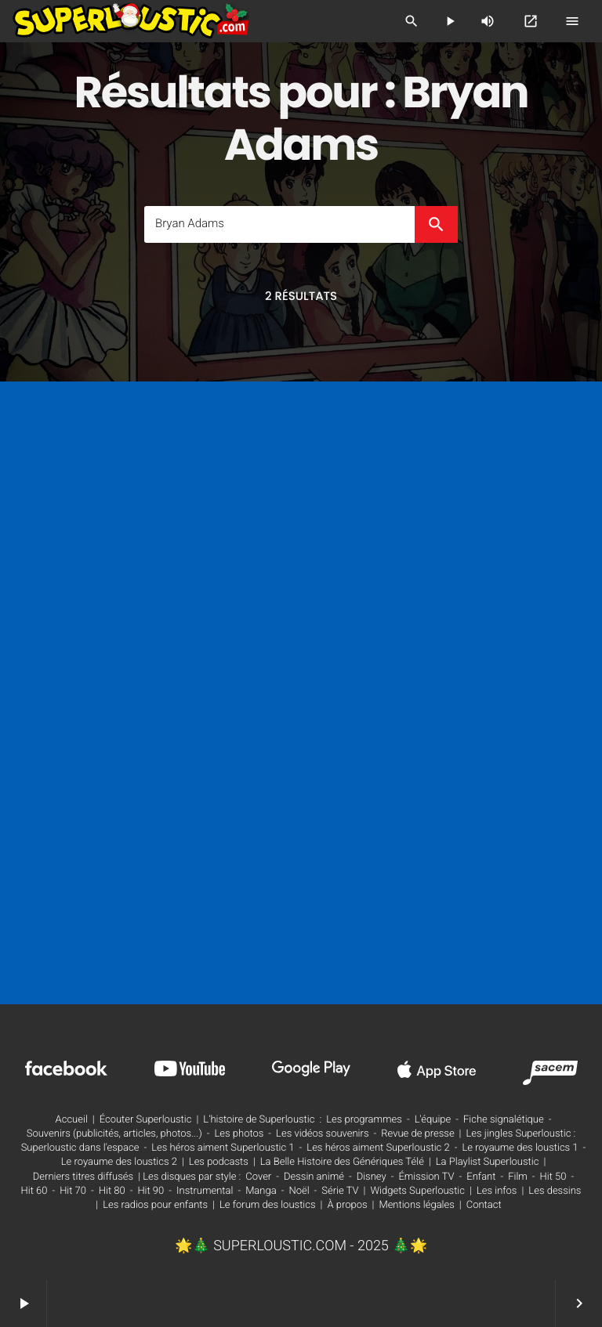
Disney (371, 1177)
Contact (484, 1205)
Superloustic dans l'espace (80, 1148)
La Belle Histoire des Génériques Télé (342, 1162)
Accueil (72, 1120)
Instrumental (204, 1191)
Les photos (238, 1134)
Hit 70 (73, 1191)
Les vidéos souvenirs (322, 1134)
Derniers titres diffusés (83, 1177)
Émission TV (426, 1177)
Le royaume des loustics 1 (520, 1148)
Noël (298, 1191)
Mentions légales (416, 1205)
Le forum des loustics (267, 1205)
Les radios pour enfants (155, 1205)
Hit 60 (34, 1191)
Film (518, 1177)
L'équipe (433, 1120)
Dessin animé (314, 1177)
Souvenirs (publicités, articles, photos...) (114, 1134)
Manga (261, 1191)
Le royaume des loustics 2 (119, 1162)
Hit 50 (553, 1177)
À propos (347, 1205)
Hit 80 (112, 1191)
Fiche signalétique (503, 1120)
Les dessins (554, 1191)
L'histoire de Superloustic (258, 1120)
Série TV (339, 1191)
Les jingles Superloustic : (521, 1134)
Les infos (497, 1191)
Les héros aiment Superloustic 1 (222, 1148)
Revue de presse (417, 1134)
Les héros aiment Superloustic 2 (377, 1148)
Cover (258, 1177)
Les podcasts (218, 1162)
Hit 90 (150, 1191)
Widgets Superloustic (417, 1191)
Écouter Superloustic (146, 1120)
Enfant (480, 1177)
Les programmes (364, 1120)
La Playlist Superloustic (487, 1162)
